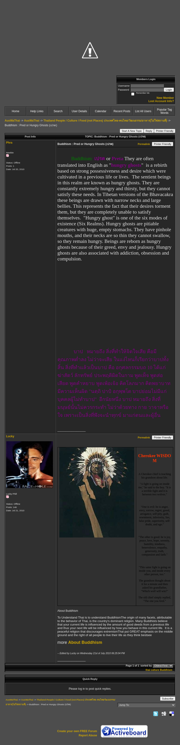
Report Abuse (88, 735)
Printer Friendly (164, 131)
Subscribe (167, 698)
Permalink (144, 144)
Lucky (10, 436)
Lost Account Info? (161, 101)
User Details (79, 111)
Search (58, 111)
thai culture (152, 669)
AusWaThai (12, 120)
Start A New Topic (132, 131)
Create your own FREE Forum (77, 731)
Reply (149, 131)
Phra (9, 142)
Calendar (100, 111)
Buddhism (166, 669)
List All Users (143, 111)
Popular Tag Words (164, 111)
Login (169, 89)
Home (15, 111)
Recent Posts (121, 111)
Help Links (36, 111)
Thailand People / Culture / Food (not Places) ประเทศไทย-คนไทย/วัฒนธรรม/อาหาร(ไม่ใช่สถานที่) (105, 120)
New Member (165, 98)
